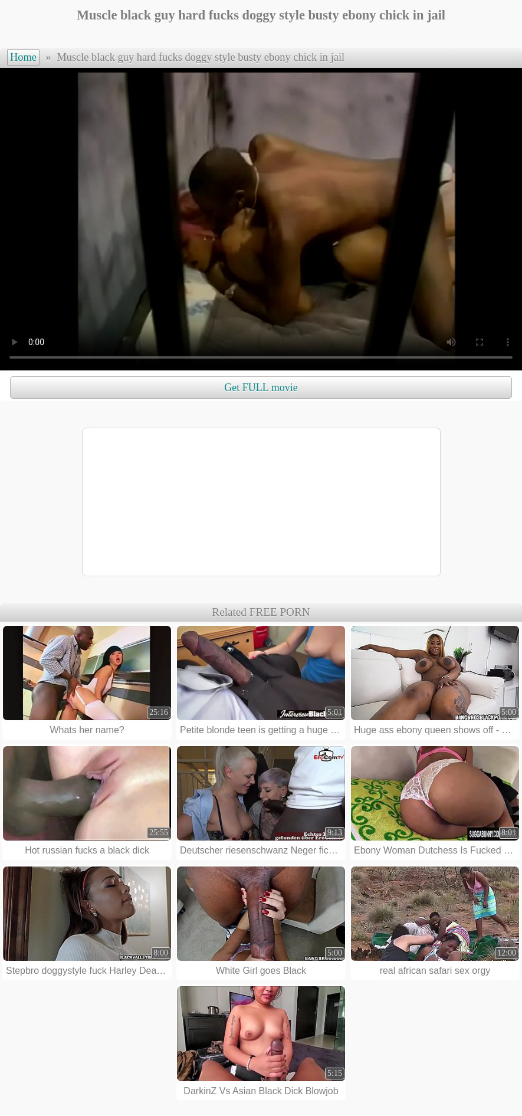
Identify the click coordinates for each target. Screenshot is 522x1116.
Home (23, 57)
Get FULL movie (260, 387)
